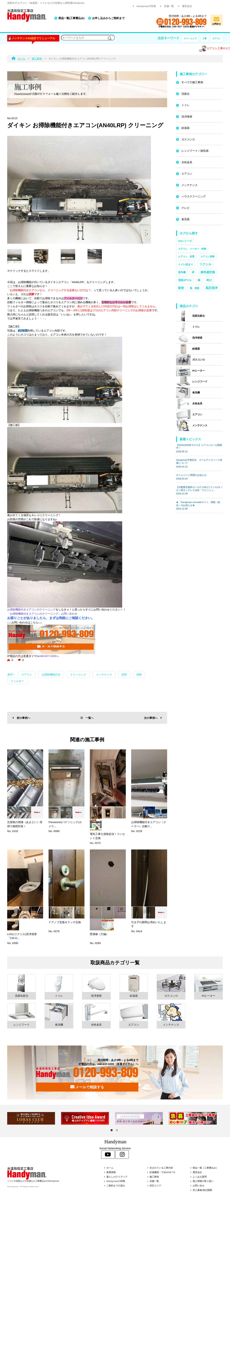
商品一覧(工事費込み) (71, 18)
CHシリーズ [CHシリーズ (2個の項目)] (185, 241)
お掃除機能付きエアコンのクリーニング (31, 609)
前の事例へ (21, 717)
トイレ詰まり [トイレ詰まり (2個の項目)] (185, 264)
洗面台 (185, 93)
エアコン (216, 38)
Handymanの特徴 (146, 6)
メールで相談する (87, 1087)
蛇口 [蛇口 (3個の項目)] (209, 280)
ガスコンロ (188, 139)
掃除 (139, 674)
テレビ (185, 207)
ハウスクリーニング (193, 196)
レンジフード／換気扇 (194, 150)
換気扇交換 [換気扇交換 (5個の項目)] (208, 272)
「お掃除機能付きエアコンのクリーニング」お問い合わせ (42, 613)
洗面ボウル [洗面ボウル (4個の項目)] (185, 280)
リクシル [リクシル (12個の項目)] (205, 264)
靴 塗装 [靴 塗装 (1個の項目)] (194, 288)
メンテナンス (104, 674)
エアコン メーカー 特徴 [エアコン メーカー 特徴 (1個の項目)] (192, 248)
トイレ (185, 105)
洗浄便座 (186, 116)
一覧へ (87, 717)
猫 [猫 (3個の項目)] (199, 280)
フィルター (17, 681)
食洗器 (185, 219)
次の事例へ (153, 717)
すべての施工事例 (192, 82)
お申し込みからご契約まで (108, 18)
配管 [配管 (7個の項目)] (181, 288)
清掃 (124, 674)
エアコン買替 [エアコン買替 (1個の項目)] (208, 256)
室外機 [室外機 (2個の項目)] (182, 272)
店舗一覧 (169, 6)
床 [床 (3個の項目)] (193, 272)
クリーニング (190, 38)
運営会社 (187, 6)
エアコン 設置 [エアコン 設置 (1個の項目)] (186, 256)
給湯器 (185, 127)
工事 (204, 38)
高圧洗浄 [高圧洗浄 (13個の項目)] (211, 288)
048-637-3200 (47, 656)
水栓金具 (186, 162)
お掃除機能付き (51, 674)
